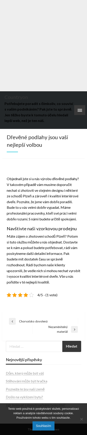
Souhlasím (43, 426)
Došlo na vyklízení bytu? (24, 397)
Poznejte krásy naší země (25, 389)
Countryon (16, 97)
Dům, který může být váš (25, 373)
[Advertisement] (43, 45)
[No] (81, 419)
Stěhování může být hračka (26, 381)
